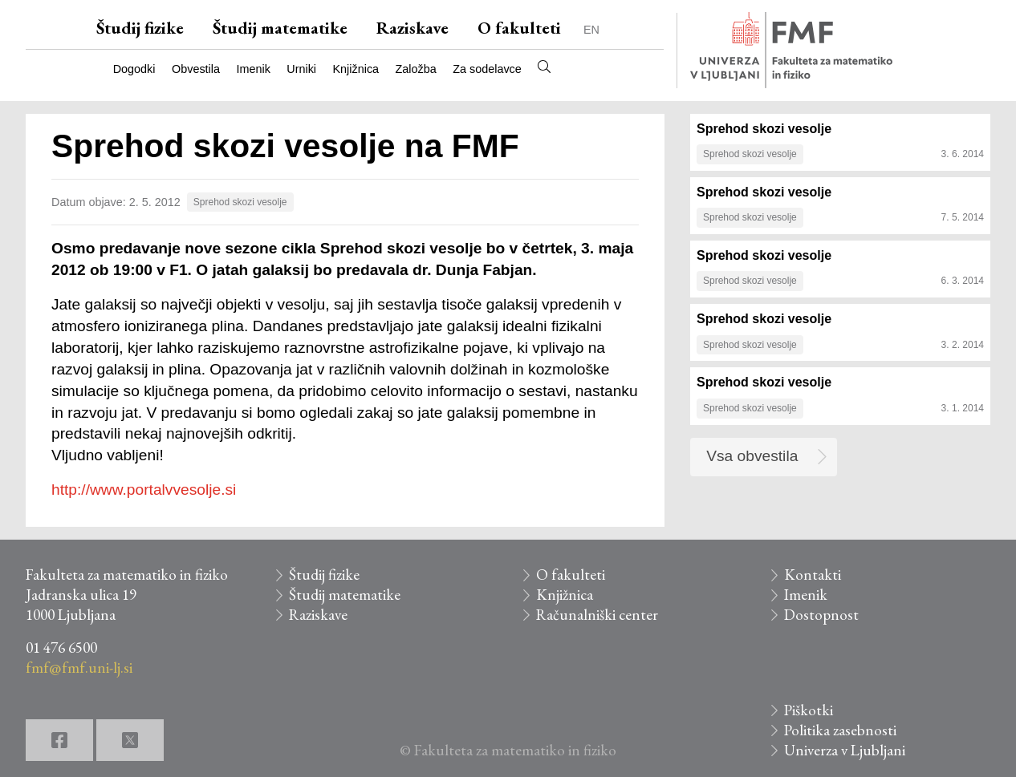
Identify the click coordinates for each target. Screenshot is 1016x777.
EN (591, 29)
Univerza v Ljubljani (844, 750)
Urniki (301, 69)
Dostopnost (821, 615)
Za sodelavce (487, 69)
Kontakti (812, 575)
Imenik (253, 69)
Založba (416, 69)
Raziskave (412, 27)
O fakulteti (519, 27)
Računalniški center (597, 615)
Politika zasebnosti (840, 730)
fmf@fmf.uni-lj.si (79, 668)
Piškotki (808, 710)
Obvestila (196, 69)
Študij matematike (280, 27)
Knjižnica (356, 69)
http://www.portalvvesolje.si (143, 489)
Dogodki (134, 69)
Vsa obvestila (752, 455)
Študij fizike (140, 27)
